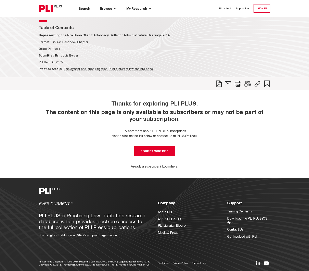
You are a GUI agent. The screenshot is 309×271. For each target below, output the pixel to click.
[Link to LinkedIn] (258, 263)
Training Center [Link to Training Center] (239, 211)
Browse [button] (108, 8)
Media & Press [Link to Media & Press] (168, 232)
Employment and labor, (79, 69)
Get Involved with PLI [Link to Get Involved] (242, 236)
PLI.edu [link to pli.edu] (225, 8)
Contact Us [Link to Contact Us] (235, 229)
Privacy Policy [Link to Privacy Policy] (180, 262)
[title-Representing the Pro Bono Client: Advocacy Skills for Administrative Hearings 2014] (104, 35)
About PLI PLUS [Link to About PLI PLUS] (169, 219)
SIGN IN (262, 8)
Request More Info (154, 151)
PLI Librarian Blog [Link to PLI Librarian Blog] (172, 225)
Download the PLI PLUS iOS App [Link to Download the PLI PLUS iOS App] (247, 220)
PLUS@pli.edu (187, 136)
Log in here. (170, 166)
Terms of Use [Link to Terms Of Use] (199, 262)
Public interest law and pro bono (131, 69)
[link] (219, 84)
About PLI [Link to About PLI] (165, 212)
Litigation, (101, 69)
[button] (257, 84)
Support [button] (243, 8)
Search (84, 8)
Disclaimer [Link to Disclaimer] (163, 262)
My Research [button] (139, 8)
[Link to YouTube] (266, 263)
